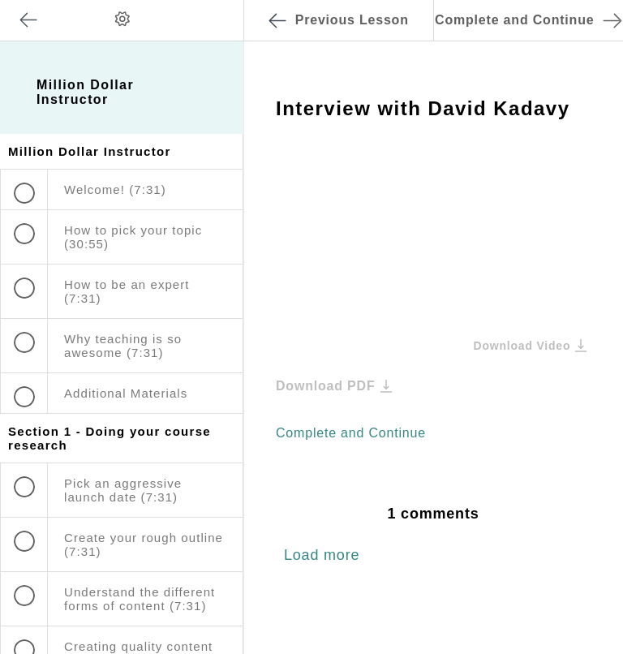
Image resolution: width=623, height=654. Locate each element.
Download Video (530, 345)
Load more (321, 555)
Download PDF (334, 386)
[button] (215, 8)
